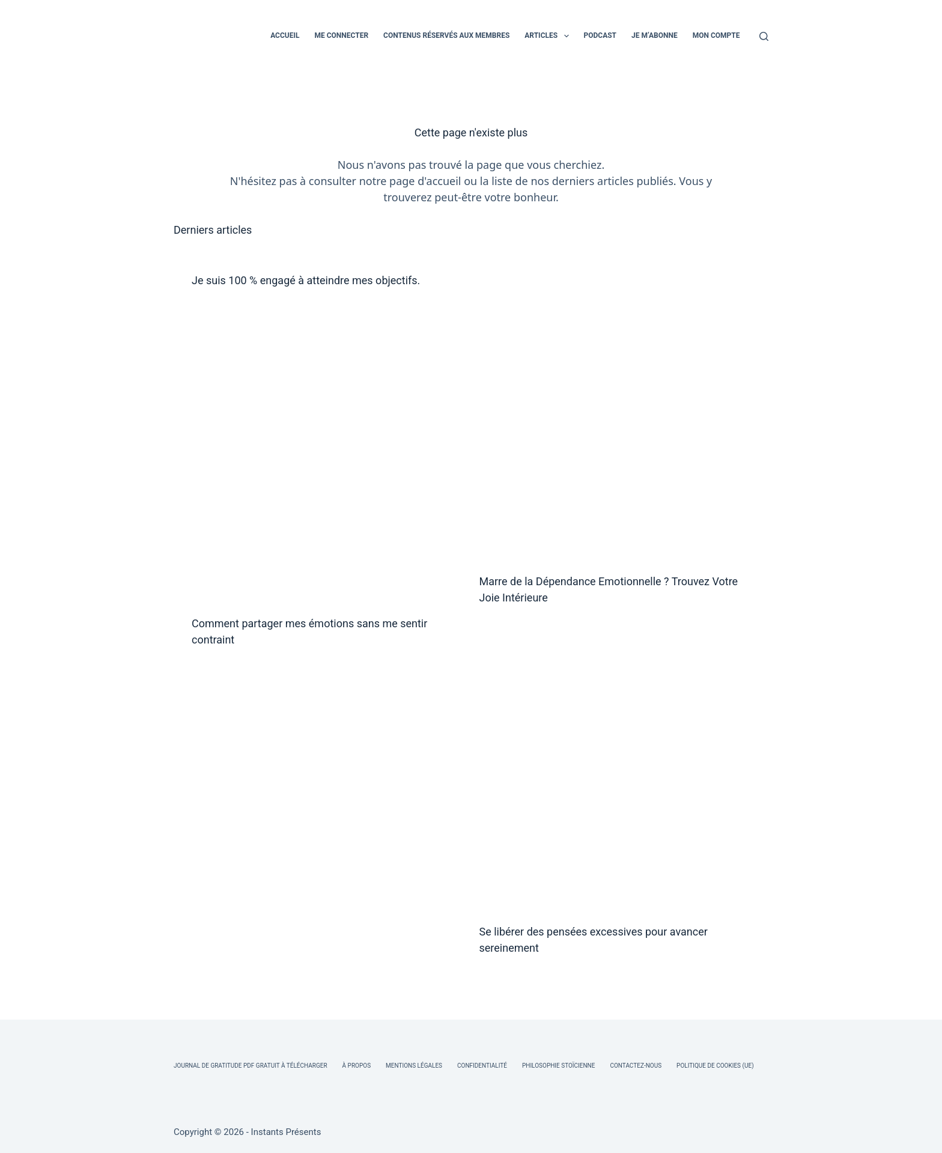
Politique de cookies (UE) (715, 1065)
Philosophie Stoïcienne (558, 1065)
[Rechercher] (763, 36)
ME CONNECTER (341, 35)
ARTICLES (548, 36)
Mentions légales (414, 1065)
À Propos (356, 1065)
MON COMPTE (716, 35)
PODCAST (600, 35)
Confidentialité (482, 1065)
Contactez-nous (635, 1065)
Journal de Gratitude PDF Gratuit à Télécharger (250, 1065)
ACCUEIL (284, 35)
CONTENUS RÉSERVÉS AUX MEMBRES (446, 35)
